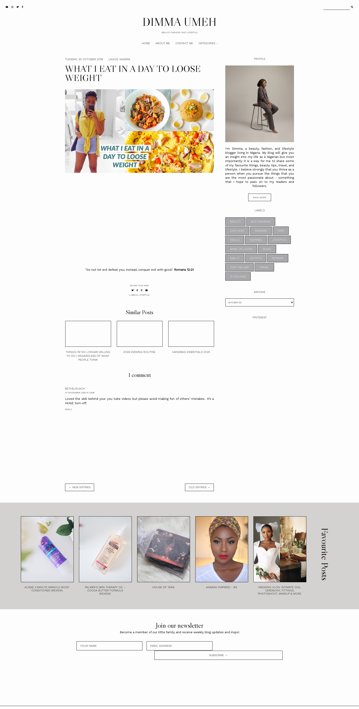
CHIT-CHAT (237, 230)
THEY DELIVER (239, 267)
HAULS (234, 239)
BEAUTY (235, 221)
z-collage (238, 276)
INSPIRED (256, 239)
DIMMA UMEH (179, 22)
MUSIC (267, 249)
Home (146, 43)
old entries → (199, 487)
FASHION (261, 230)
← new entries (79, 487)
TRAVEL (264, 267)
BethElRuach (75, 388)
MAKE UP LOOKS (241, 249)
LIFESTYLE (144, 295)
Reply (68, 409)
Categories (207, 43)
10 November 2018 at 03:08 (79, 392)
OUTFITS (255, 258)
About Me (162, 43)
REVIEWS (277, 258)
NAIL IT (234, 258)
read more (259, 197)
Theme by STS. (195, 702)
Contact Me (184, 43)
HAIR (280, 230)
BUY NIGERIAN (260, 221)
